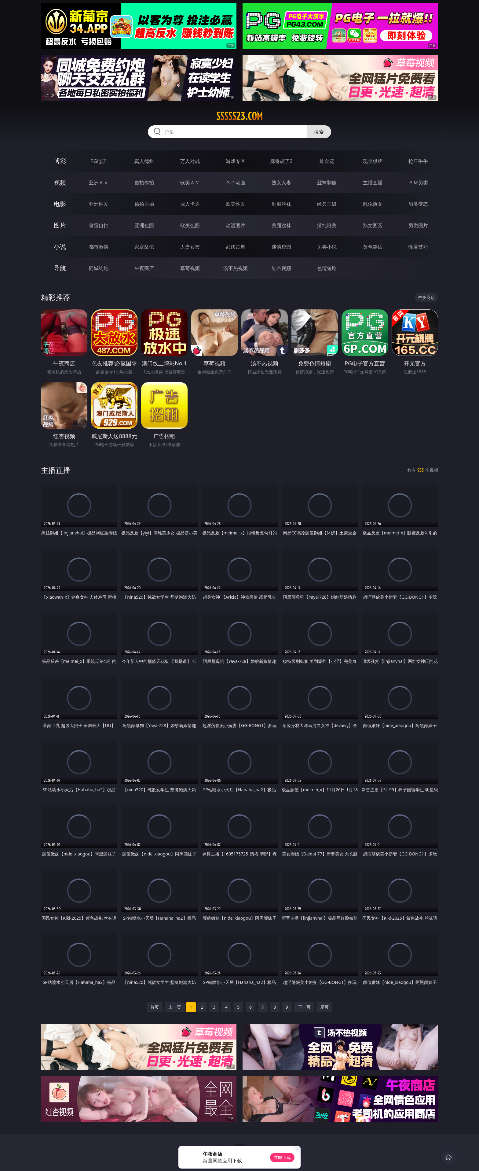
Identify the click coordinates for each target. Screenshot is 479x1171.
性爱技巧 (418, 246)
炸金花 (327, 161)
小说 (60, 246)
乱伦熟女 (372, 204)
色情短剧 (327, 268)
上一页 (174, 1007)
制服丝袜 (281, 204)
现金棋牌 (372, 161)
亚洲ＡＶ (98, 182)
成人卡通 (190, 204)
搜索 (319, 131)
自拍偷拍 (144, 182)
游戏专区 (235, 161)
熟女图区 (372, 225)
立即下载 (282, 1157)
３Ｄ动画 (235, 182)
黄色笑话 (372, 246)
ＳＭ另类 (418, 182)
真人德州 (144, 161)
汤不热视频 (235, 268)
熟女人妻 (281, 182)
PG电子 (98, 161)
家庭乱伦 (144, 246)
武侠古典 (235, 246)
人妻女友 (190, 246)
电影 (60, 204)
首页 (154, 1007)
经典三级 (327, 204)
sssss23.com (239, 116)
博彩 (60, 161)
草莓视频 (190, 268)
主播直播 (372, 182)
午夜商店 (144, 268)
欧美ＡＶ (190, 182)
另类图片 (418, 225)
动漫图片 (235, 225)
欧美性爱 (235, 204)
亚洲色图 (144, 225)
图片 (60, 225)
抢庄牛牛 (418, 161)
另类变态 (418, 204)
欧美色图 (190, 225)
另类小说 (327, 246)
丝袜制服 (327, 182)
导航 (60, 268)
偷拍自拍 (144, 204)
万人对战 (190, 161)
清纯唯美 (327, 225)
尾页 (324, 1007)
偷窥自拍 (98, 225)
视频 (60, 182)
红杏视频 (281, 268)
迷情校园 (281, 246)
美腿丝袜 (281, 225)
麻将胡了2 (281, 161)
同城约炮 (98, 268)
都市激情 (98, 246)
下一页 (304, 1007)
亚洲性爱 (98, 204)
